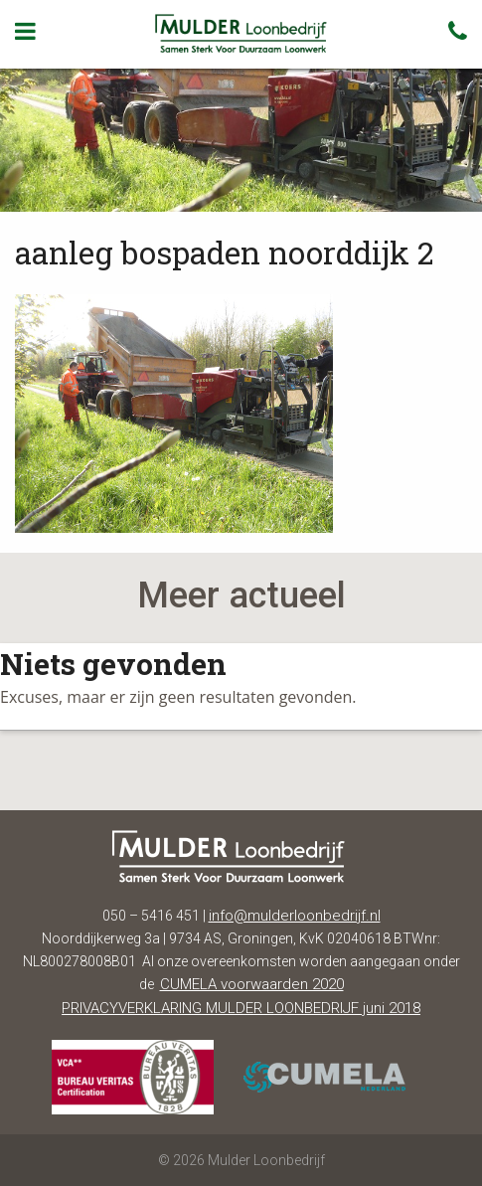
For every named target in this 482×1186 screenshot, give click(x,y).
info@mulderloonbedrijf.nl (295, 916)
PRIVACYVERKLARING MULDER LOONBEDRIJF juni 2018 (241, 1008)
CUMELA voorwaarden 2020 (252, 984)
